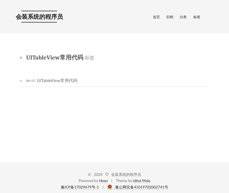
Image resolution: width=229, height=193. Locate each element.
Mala (146, 180)
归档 (169, 17)
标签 (196, 17)
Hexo (103, 180)
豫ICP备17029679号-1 (80, 187)
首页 (156, 17)
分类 (183, 17)
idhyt (137, 180)
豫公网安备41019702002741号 (141, 187)
